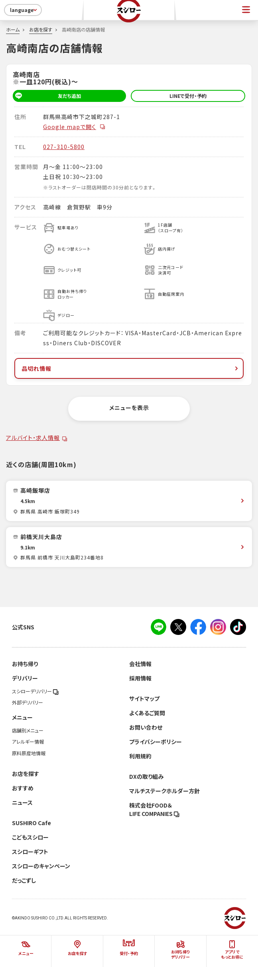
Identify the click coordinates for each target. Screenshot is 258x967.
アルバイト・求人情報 (33, 438)
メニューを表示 (129, 408)
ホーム (13, 29)
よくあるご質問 (147, 713)
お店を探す (40, 29)
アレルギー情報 (28, 741)
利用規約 (140, 756)
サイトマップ (144, 698)
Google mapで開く (74, 127)
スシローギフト (30, 852)
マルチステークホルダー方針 (164, 791)
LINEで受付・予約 (188, 95)
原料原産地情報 (28, 753)
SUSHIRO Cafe (31, 823)
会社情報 (140, 664)
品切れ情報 (131, 368)
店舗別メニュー (27, 730)
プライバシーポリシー (155, 742)
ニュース (22, 802)
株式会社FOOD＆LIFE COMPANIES (154, 809)
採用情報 (140, 678)
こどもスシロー (30, 837)
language (24, 10)
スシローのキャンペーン (41, 866)
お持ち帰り (25, 664)
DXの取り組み (146, 776)
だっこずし (24, 880)
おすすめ (22, 788)
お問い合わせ (145, 727)
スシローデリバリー (35, 691)
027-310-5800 (64, 147)
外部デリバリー (27, 702)
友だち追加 (47, 96)
